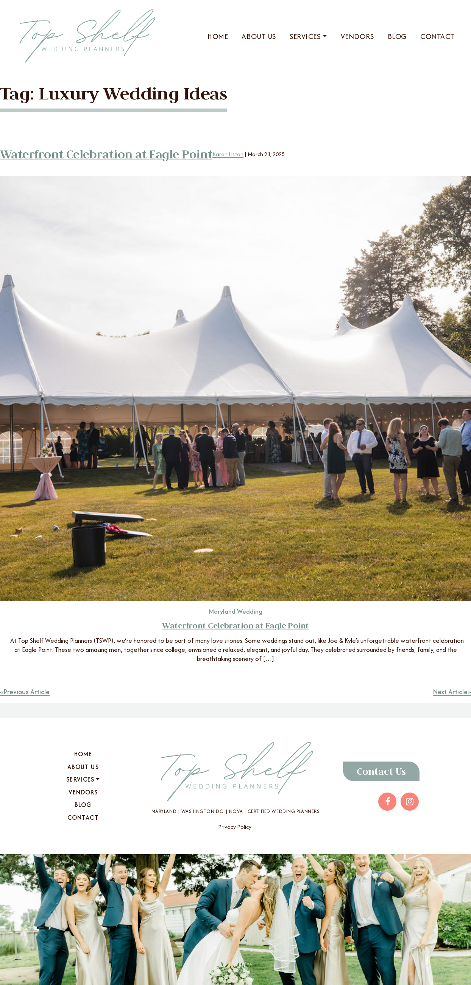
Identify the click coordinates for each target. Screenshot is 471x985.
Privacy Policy (234, 827)
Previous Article (28, 692)
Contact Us (381, 771)
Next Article (448, 692)
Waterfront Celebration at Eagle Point (110, 154)
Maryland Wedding (235, 611)
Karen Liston (236, 154)
